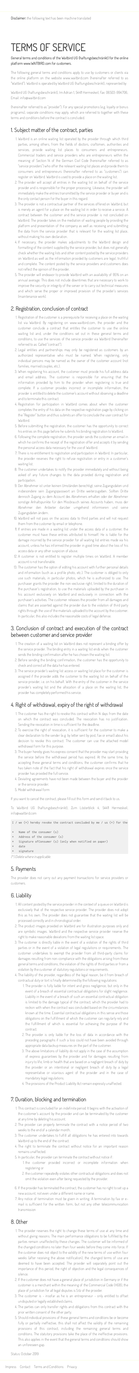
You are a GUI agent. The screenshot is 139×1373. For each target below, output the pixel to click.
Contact (25, 1366)
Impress (10, 1366)
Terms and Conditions (49, 1366)
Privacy (72, 1366)
